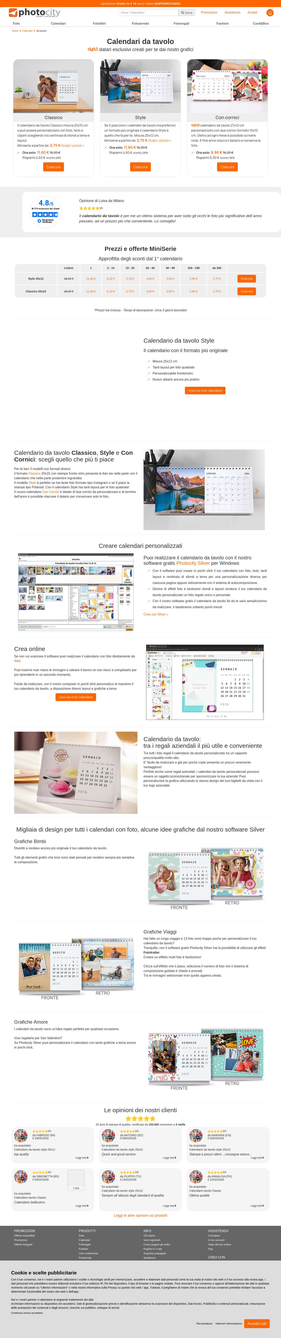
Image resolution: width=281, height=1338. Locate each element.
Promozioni (20, 1240)
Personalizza (204, 1323)
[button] (193, 86)
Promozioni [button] (209, 12)
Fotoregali (85, 1244)
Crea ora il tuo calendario (76, 697)
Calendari (27, 30)
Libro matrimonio (88, 1253)
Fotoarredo (85, 1257)
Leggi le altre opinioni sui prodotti (140, 1216)
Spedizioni (150, 1257)
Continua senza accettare (27, 1312)
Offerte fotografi (23, 1244)
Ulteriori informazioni (229, 1323)
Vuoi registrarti (152, 1240)
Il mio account (216, 1240)
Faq (210, 1248)
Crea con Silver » (156, 614)
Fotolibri (83, 1248)
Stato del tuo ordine (219, 1244)
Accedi (252, 12)
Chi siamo (149, 1235)
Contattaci (214, 1235)
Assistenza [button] (232, 12)
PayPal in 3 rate (153, 1248)
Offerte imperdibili (24, 1235)
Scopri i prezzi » (72, 145)
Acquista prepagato (155, 1253)
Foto (81, 1235)
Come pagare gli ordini (157, 1244)
